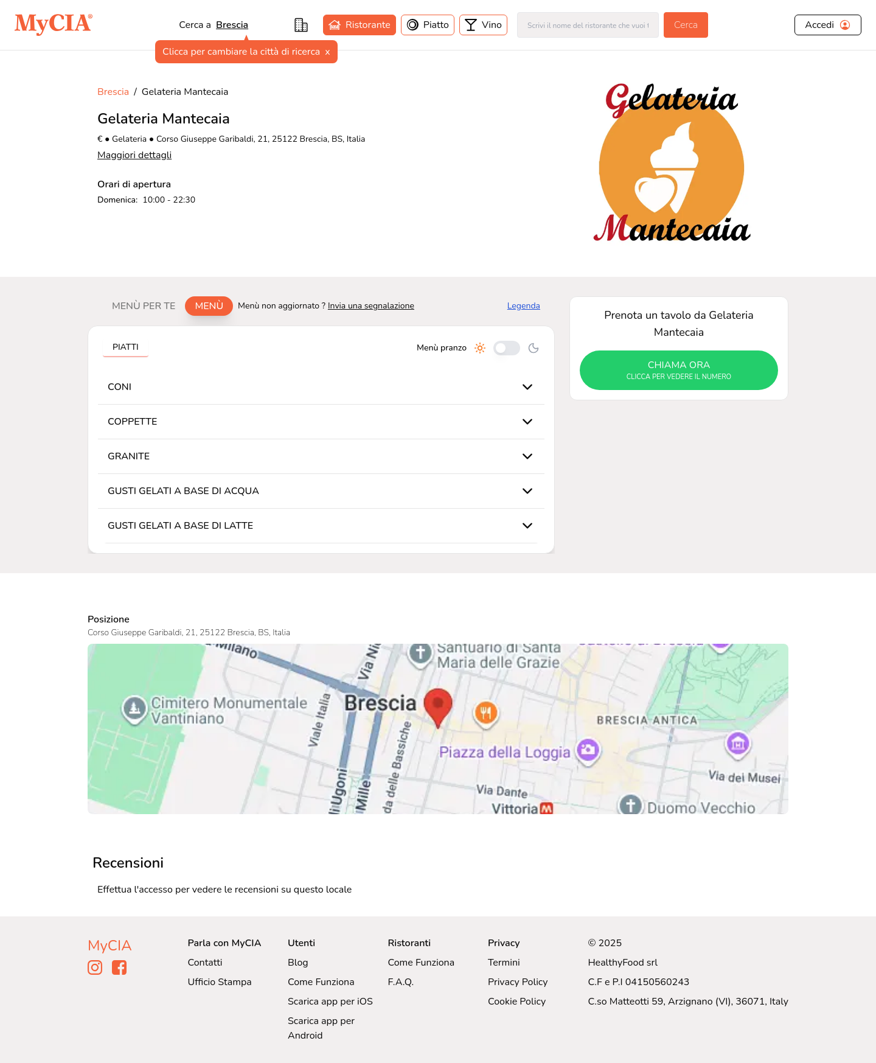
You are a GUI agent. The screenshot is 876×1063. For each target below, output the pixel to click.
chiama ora (678, 370)
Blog (298, 962)
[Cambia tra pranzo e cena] (506, 348)
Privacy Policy (518, 982)
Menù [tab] (209, 306)
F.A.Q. (401, 982)
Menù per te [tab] (143, 306)
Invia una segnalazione (371, 306)
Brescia (232, 25)
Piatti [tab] (126, 347)
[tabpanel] (321, 440)
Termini (504, 962)
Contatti (205, 962)
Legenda (523, 306)
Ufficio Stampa (220, 982)
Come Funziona (321, 982)
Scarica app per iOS (330, 1001)
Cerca (686, 25)
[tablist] (167, 306)
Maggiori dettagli (134, 155)
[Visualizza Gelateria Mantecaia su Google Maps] (438, 729)
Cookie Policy (517, 1001)
